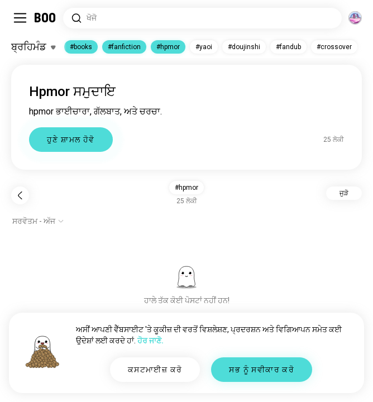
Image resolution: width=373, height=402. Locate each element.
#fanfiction (124, 47)
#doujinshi (244, 47)
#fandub (288, 47)
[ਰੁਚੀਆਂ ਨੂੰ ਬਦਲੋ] (33, 47)
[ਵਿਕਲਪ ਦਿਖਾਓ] (38, 221)
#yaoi (203, 47)
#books (81, 47)
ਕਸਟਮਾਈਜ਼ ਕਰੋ (155, 369)
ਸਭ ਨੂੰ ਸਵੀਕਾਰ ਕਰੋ (261, 369)
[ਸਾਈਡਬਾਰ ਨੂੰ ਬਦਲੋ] (20, 18)
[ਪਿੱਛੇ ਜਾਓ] (20, 195)
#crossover (334, 47)
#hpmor (168, 47)
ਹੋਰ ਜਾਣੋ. (150, 340)
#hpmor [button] (186, 188)
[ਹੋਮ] (45, 18)
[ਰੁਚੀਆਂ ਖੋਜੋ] (202, 18)
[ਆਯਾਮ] (355, 18)
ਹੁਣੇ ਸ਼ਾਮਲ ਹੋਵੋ (71, 139)
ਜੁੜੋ (343, 193)
